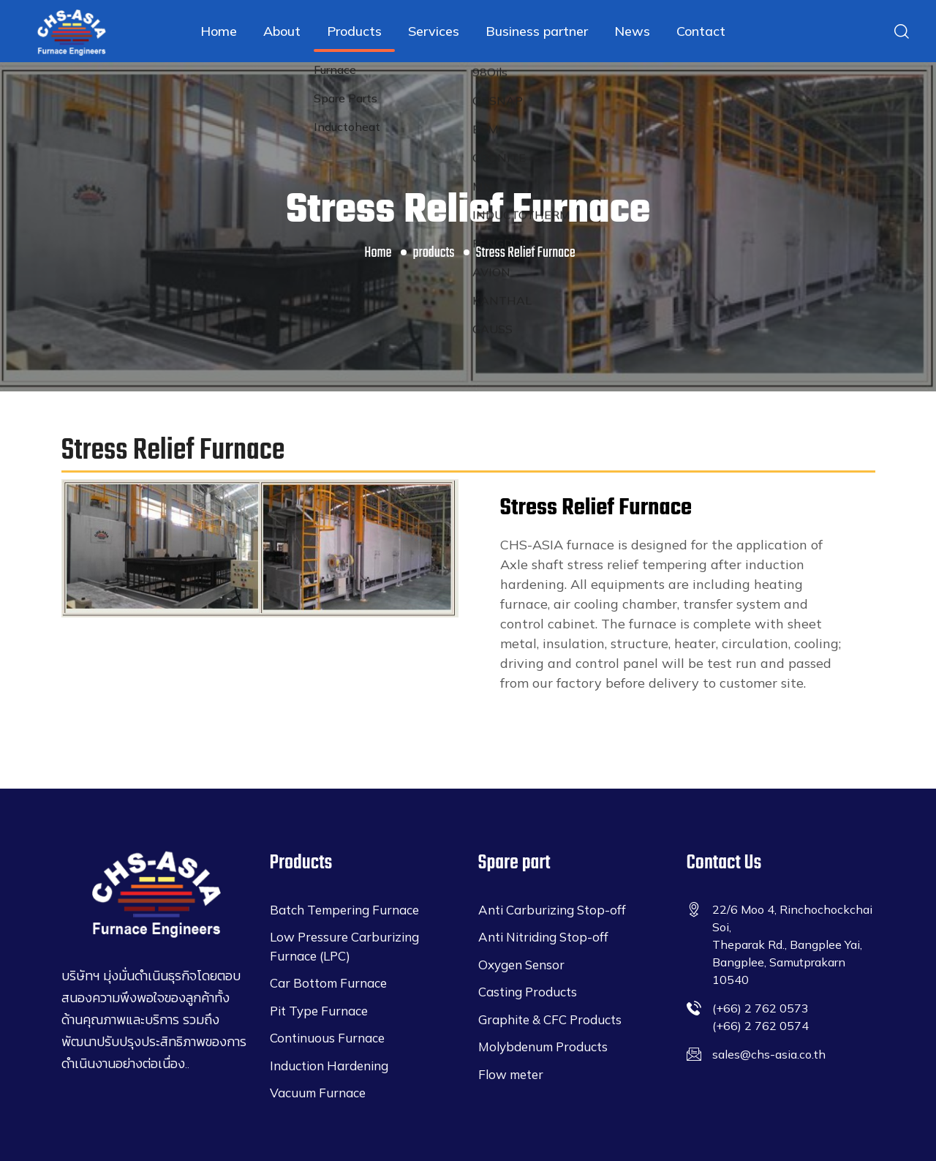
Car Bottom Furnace (328, 983)
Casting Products (527, 991)
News (632, 31)
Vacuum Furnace (318, 1092)
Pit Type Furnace (319, 1010)
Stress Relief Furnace (525, 252)
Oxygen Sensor (521, 964)
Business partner (537, 31)
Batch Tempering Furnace (344, 909)
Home (218, 31)
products (434, 252)
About (282, 31)
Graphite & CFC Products (550, 1019)
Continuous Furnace (327, 1037)
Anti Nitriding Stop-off (543, 936)
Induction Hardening (329, 1065)
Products (354, 31)
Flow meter (510, 1074)
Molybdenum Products (543, 1046)
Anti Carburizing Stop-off (552, 909)
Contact (700, 31)
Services (433, 31)
